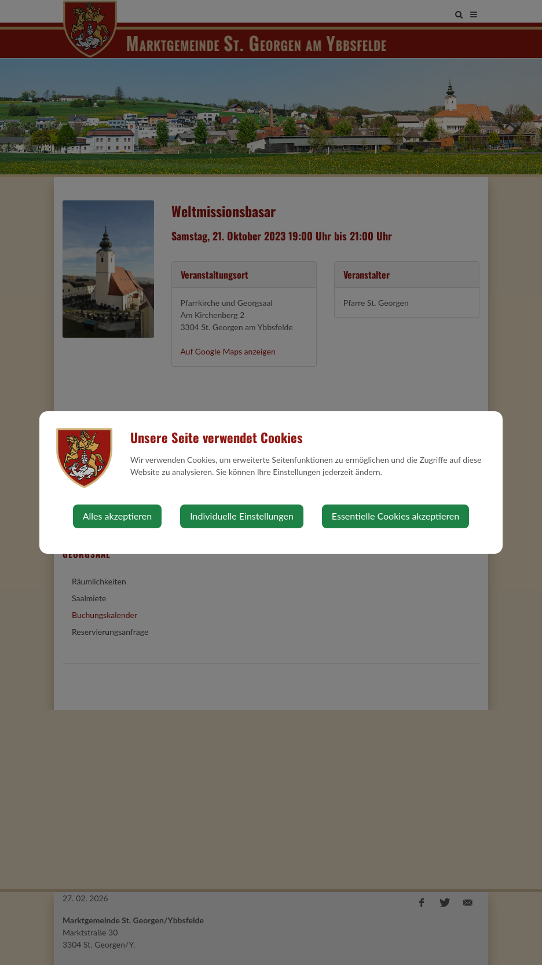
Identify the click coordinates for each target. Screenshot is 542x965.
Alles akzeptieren (117, 515)
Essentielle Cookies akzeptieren (395, 515)
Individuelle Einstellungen (242, 515)
